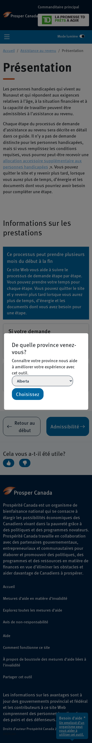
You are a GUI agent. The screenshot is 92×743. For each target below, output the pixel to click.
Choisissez (27, 394)
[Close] (86, 335)
